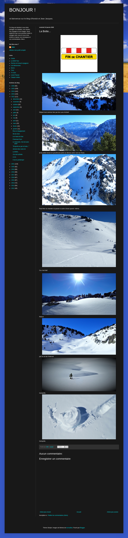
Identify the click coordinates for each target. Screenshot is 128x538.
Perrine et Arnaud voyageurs (19, 63)
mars (14, 123)
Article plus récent (45, 512)
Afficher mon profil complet (17, 50)
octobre (15, 104)
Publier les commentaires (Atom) (58, 515)
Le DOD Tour (15, 61)
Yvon (12, 70)
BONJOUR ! (22, 10)
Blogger (82, 528)
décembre (16, 99)
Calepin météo (15, 77)
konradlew (69, 528)
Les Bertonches (16, 65)
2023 (13, 94)
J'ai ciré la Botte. (18, 154)
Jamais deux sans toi (19, 149)
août (14, 110)
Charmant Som (17, 139)
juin (14, 115)
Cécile (13, 58)
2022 (13, 96)
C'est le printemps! (18, 160)
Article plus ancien (112, 512)
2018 (13, 172)
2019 (13, 169)
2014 (13, 183)
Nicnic (13, 68)
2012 (13, 188)
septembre (16, 107)
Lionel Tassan (15, 75)
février (15, 126)
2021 (13, 164)
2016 (13, 177)
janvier (15, 129)
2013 (13, 185)
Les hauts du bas (18, 136)
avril (14, 120)
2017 (13, 175)
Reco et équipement (19, 131)
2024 (13, 91)
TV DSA (13, 73)
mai (14, 118)
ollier (13, 47)
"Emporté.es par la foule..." (21, 146)
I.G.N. (14, 157)
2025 (13, 88)
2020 (13, 167)
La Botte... (16, 152)
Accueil (79, 512)
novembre (16, 102)
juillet (15, 112)
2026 (13, 86)
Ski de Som (16, 134)
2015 (13, 180)
